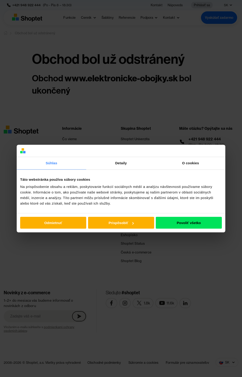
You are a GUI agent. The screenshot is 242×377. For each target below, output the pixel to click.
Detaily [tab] (121, 163)
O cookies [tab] (190, 163)
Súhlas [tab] (51, 163)
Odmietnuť (53, 223)
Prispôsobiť (121, 223)
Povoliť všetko (189, 223)
